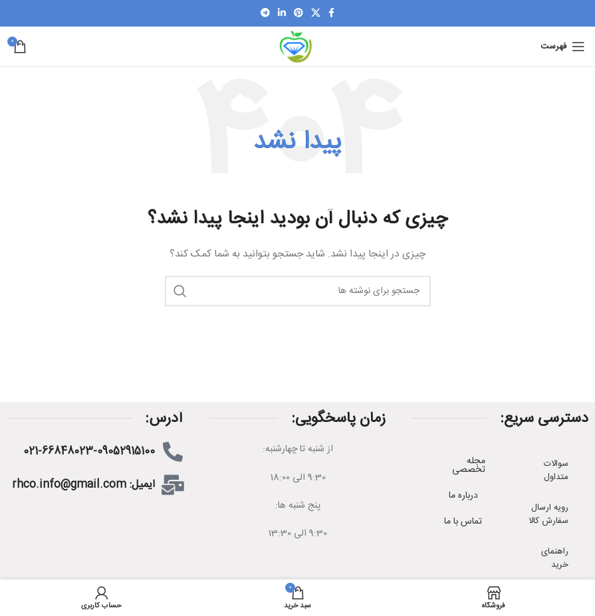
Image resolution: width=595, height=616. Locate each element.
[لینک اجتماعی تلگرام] (265, 13)
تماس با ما (463, 522)
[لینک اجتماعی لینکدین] (282, 13)
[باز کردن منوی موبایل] (563, 46)
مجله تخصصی (468, 465)
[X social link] (315, 13)
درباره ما (463, 496)
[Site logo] (297, 47)
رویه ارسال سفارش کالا (548, 514)
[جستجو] (298, 291)
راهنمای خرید (554, 558)
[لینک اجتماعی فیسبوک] (331, 13)
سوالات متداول (556, 470)
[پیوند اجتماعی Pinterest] (298, 13)
